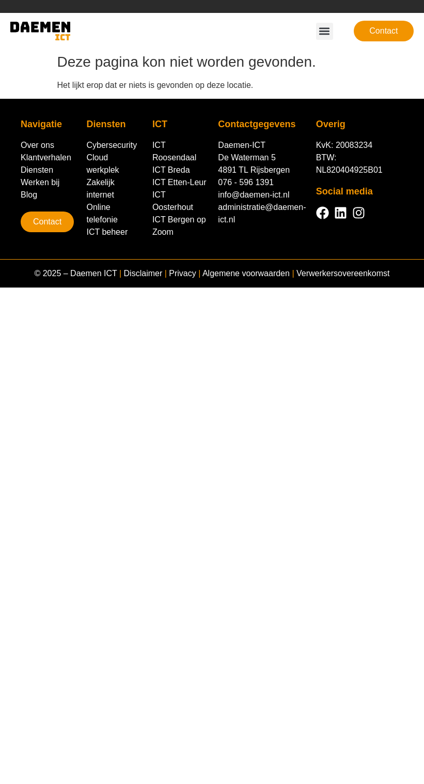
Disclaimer (143, 273)
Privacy (182, 273)
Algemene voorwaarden (246, 273)
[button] (324, 31)
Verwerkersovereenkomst (343, 273)
